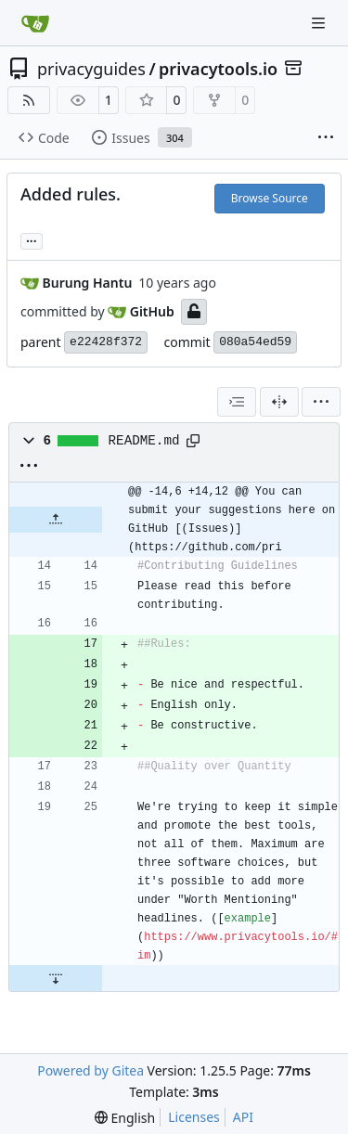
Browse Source (269, 198)
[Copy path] (193, 441)
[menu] (321, 402)
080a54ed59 (255, 342)
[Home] (35, 23)
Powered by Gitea (90, 1070)
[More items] (326, 138)
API (243, 1117)
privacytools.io (218, 68)
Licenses (194, 1117)
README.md (144, 440)
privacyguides (91, 68)
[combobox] (236, 402)
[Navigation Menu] (320, 22)
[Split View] (279, 402)
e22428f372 (106, 342)
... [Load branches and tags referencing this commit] (31, 239)
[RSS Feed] (28, 100)
